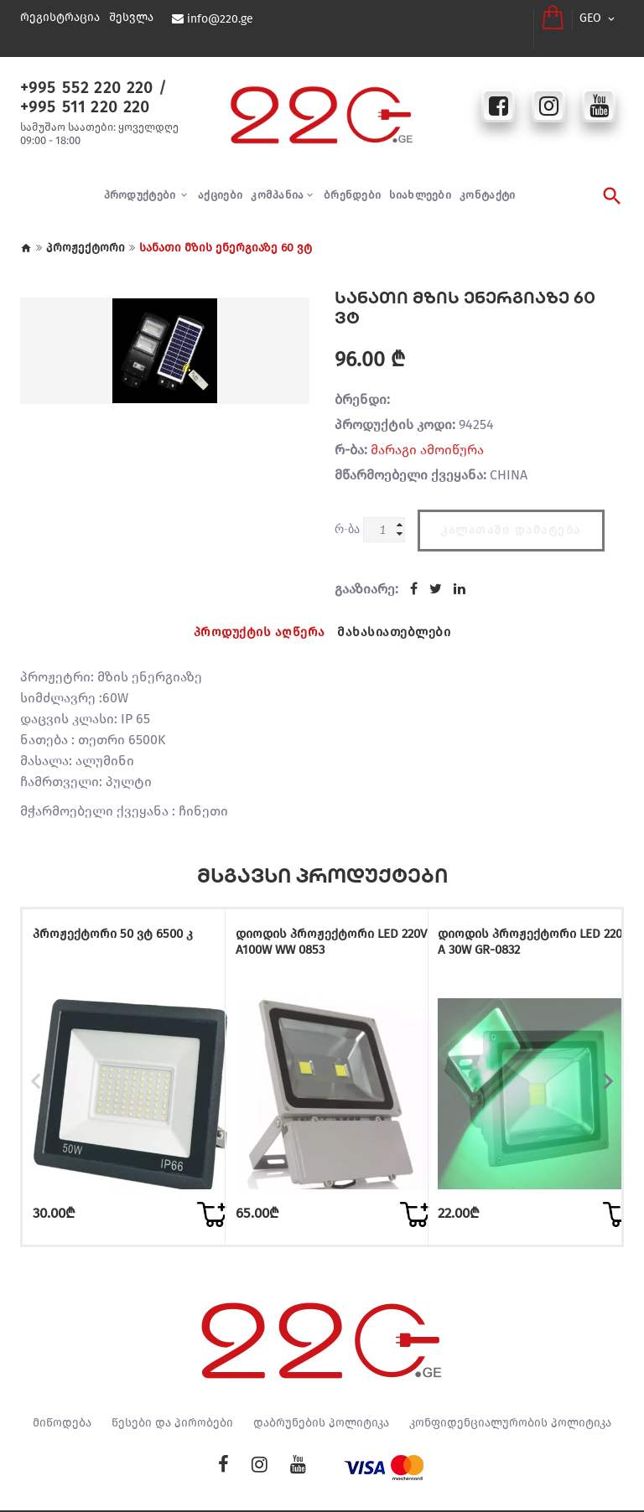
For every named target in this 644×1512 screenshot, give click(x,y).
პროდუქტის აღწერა (256, 615)
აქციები (220, 180)
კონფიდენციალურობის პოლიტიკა (510, 1383)
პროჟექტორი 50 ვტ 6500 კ (110, 917)
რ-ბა (347, 515)
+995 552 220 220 (79, 73)
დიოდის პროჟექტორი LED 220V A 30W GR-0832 (518, 924)
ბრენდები (352, 180)
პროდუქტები (141, 180)
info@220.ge (218, 19)
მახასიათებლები (397, 615)
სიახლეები (420, 180)
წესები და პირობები (172, 1383)
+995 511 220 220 (78, 91)
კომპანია (277, 180)
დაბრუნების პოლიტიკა (321, 1383)
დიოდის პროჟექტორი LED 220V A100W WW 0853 (315, 924)
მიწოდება (62, 1383)
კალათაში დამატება (511, 511)
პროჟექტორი (85, 233)
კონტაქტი (487, 180)
